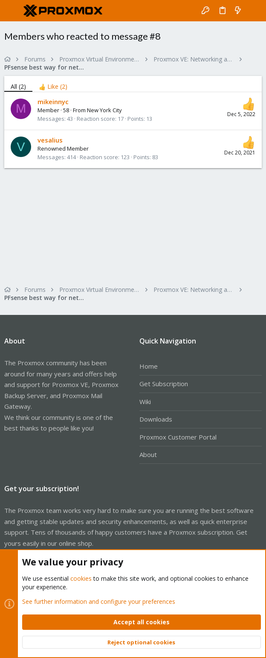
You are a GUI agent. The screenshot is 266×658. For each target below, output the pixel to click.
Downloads (155, 419)
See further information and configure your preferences (98, 601)
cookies (81, 578)
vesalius (50, 140)
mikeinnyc (53, 101)
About (148, 454)
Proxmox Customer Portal (178, 437)
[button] (12, 10)
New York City (104, 110)
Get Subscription (163, 383)
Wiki (145, 401)
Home (148, 366)
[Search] (253, 11)
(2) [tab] (18, 86)
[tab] (53, 84)
